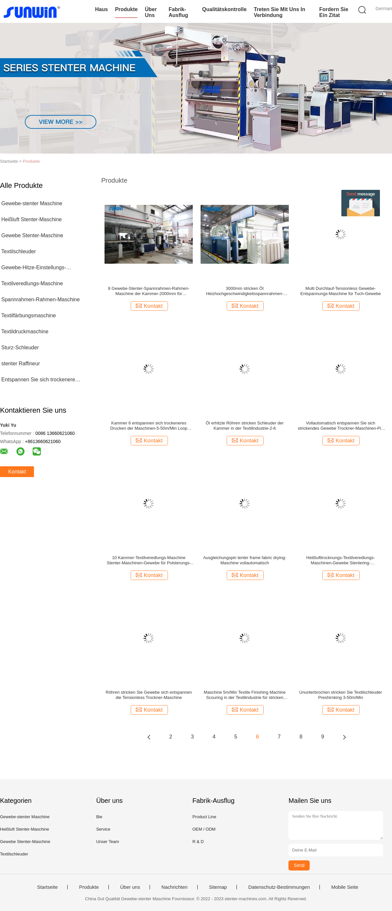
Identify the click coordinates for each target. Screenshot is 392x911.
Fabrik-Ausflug (178, 12)
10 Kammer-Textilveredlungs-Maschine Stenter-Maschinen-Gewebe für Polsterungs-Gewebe (149, 560)
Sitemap (218, 887)
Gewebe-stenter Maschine (31, 203)
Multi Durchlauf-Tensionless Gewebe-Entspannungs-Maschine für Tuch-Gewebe (341, 291)
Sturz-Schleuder (20, 347)
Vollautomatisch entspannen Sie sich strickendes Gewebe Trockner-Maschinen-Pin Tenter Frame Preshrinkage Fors (341, 426)
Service (103, 829)
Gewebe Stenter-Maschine (32, 235)
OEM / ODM (204, 829)
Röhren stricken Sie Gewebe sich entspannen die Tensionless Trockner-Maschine (149, 695)
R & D (198, 841)
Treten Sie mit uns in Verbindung (279, 12)
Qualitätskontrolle (224, 9)
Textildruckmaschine (24, 331)
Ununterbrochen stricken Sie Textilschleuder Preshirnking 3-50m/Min (340, 695)
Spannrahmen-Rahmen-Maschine (40, 299)
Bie (99, 816)
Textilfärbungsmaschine (28, 315)
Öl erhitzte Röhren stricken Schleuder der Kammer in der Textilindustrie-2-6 (245, 426)
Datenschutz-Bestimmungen (279, 887)
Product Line (204, 816)
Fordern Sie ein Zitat (333, 12)
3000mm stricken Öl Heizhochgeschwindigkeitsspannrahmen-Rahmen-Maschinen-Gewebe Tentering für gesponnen (245, 291)
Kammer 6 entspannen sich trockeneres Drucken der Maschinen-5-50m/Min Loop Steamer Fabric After (149, 426)
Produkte (126, 9)
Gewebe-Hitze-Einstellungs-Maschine (33, 269)
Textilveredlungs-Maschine (32, 283)
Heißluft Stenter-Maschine (31, 219)
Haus (101, 9)
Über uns (150, 12)
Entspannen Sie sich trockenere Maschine (38, 381)
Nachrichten (174, 887)
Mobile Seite (344, 887)
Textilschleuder (18, 251)
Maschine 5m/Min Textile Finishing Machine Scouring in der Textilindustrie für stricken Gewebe (245, 695)
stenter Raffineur (20, 363)
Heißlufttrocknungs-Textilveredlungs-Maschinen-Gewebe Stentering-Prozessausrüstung (340, 560)
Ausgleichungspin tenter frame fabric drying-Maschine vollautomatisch (244, 560)
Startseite (47, 887)
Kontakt (17, 471)
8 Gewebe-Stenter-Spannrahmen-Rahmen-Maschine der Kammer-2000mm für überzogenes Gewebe (148, 291)
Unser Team (107, 841)
